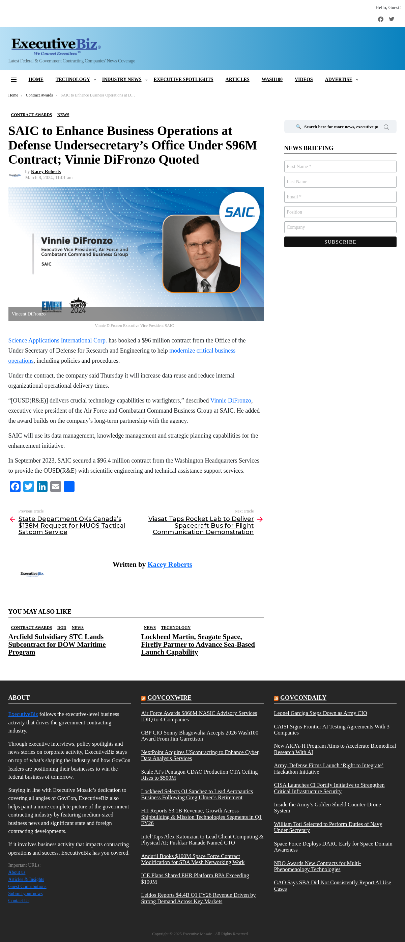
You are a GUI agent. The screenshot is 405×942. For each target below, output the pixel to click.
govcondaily (303, 697)
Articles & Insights (26, 879)
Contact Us (19, 900)
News (78, 627)
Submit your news (25, 893)
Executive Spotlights (183, 79)
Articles (238, 79)
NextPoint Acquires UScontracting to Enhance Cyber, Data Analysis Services (200, 755)
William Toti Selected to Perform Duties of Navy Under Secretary (328, 827)
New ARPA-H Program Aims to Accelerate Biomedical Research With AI (335, 749)
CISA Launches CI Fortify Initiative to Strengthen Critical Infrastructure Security (329, 788)
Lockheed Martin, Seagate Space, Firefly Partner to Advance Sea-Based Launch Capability (198, 644)
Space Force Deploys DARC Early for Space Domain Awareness (333, 847)
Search (386, 128)
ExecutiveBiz (23, 714)
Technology (73, 79)
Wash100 (272, 79)
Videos (304, 79)
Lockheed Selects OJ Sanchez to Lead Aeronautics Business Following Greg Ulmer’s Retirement (197, 794)
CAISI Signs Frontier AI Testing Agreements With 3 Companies (331, 730)
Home (36, 79)
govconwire (169, 697)
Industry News (122, 79)
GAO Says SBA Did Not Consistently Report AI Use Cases (332, 886)
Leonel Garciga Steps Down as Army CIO (320, 713)
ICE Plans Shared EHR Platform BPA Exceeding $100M (195, 878)
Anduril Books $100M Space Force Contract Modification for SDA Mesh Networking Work (192, 859)
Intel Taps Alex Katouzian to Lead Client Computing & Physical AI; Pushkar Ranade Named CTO (202, 840)
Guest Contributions (27, 886)
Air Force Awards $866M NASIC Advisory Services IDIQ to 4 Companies (199, 716)
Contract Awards (31, 627)
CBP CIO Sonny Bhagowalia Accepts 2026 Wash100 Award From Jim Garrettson (199, 736)
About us (17, 872)
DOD (61, 627)
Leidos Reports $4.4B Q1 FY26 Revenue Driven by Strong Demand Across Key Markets (198, 898)
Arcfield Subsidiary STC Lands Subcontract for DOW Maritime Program (57, 644)
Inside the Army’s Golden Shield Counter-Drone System (327, 808)
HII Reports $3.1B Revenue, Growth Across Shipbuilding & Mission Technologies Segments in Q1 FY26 (201, 817)
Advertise (338, 79)
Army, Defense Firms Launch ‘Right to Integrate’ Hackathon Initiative (328, 769)
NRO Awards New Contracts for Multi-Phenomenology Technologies (317, 866)
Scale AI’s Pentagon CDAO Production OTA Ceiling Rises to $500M (199, 775)
